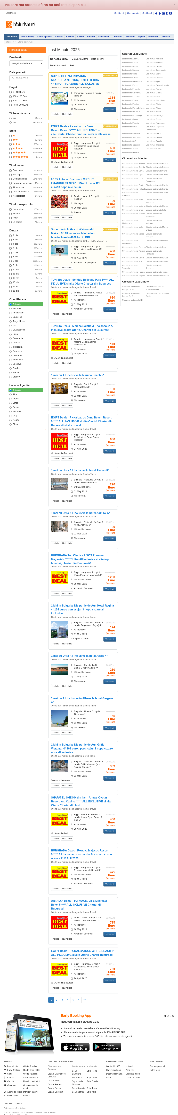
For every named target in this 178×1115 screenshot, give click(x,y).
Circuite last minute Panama (134, 247)
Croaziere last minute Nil (132, 300)
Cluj (13, 415)
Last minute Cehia (129, 74)
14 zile (25, 286)
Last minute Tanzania (131, 145)
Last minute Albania (130, 59)
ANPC (109, 1071)
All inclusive (25, 187)
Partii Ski (130, 1064)
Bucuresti (15, 308)
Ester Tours (155, 1064)
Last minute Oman (153, 119)
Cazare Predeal (55, 1078)
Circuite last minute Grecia (157, 193)
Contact (18, 1098)
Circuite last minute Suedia (157, 261)
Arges (14, 398)
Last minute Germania (131, 93)
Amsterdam (16, 312)
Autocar (25, 213)
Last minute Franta (153, 89)
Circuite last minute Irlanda (157, 206)
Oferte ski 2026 (113, 1060)
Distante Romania (114, 1067)
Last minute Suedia (154, 141)
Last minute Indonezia (131, 96)
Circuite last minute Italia (156, 210)
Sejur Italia (91, 1086)
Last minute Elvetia (130, 85)
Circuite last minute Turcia (156, 272)
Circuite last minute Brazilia (133, 167)
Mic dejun (25, 174)
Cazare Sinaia (54, 1074)
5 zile (25, 248)
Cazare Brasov (54, 1082)
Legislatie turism (133, 1067)
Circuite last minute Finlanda (134, 189)
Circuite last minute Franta (157, 189)
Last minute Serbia (153, 133)
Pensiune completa (25, 183)
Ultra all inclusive (25, 191)
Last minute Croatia (130, 78)
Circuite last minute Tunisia (133, 272)
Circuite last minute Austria (157, 163)
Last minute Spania (154, 137)
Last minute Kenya (130, 100)
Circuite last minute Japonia (133, 214)
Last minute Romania (131, 133)
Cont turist (119, 13)
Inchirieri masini (30, 1086)
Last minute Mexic (153, 112)
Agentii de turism (13, 1086)
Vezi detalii (109, 110)
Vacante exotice (30, 1071)
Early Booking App (76, 1009)
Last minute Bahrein (154, 62)
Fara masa (25, 170)
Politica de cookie (11, 1112)
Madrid (14, 372)
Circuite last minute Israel (132, 210)
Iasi (12, 325)
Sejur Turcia (92, 1082)
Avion (25, 217)
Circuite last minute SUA (132, 261)
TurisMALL (153, 37)
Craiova (14, 342)
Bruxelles (15, 317)
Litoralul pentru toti (31, 1075)
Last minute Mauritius (131, 112)
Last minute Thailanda (155, 145)
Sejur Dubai (92, 1071)
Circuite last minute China (156, 171)
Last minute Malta (153, 104)
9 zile (25, 265)
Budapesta (16, 359)
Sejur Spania (78, 1086)
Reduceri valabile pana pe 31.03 (80, 1015)
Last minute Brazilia (154, 66)
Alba (13, 394)
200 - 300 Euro (18, 100)
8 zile (25, 261)
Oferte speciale (44, 37)
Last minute (11, 37)
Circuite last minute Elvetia (157, 185)
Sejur (8, 1067)
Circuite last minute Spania (157, 258)
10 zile (25, 269)
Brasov (14, 376)
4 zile (25, 243)
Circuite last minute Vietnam (157, 276)
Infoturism (20, 24)
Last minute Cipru (153, 74)
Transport (130, 37)
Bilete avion (103, 37)
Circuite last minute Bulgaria (157, 167)
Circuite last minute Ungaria (133, 276)
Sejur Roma (92, 1065)
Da (25, 118)
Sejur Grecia (92, 1075)
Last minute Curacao (154, 78)
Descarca (75, 1041)
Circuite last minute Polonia (133, 251)
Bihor (13, 403)
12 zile (25, 278)
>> (85, 1000)
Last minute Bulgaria (130, 70)
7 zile (25, 256)
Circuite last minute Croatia (157, 175)
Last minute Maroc (153, 108)
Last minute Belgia (130, 66)
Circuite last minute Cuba (132, 178)
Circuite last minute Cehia (132, 171)
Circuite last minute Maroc (133, 234)
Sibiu (13, 334)
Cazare (80, 37)
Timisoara (15, 347)
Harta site (8, 1098)
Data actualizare (80, 59)
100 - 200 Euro (18, 96)
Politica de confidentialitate (15, 1102)
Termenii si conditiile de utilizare (17, 1109)
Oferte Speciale (30, 1060)
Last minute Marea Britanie (133, 108)
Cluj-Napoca (17, 329)
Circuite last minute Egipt (132, 185)
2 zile (25, 235)
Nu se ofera (25, 209)
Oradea (14, 368)
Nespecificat (25, 195)
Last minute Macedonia (155, 100)
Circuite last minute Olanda (157, 240)
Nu (25, 122)
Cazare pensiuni (133, 1071)
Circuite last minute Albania (133, 163)
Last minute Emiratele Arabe (157, 85)
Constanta (16, 338)
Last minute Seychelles (131, 137)
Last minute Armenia (154, 59)
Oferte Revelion (30, 1067)
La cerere (25, 222)
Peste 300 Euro (18, 105)
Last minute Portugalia (155, 123)
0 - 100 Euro (17, 92)
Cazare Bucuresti (55, 1086)
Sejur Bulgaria (78, 1082)
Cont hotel (147, 13)
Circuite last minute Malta (132, 227)
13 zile (25, 282)
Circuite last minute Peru (156, 247)
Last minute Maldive (130, 104)
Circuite (70, 37)
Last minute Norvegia (155, 115)
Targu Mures (17, 321)
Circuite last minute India (132, 199)
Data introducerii (58, 65)
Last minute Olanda (130, 119)
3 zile (25, 239)
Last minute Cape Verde (156, 70)
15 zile (25, 290)
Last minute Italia (153, 96)
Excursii (166, 37)
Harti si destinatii (113, 1064)
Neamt (14, 420)
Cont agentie (133, 13)
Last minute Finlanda (131, 89)
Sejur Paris (77, 1071)
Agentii (141, 37)
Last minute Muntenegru (132, 115)
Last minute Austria (130, 62)
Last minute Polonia (130, 123)
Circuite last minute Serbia (133, 258)
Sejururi (59, 37)
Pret (72, 65)
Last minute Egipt (153, 81)
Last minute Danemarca (132, 81)
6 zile (25, 252)
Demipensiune (25, 178)
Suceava (15, 364)
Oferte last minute (25, 42)
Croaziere (117, 37)
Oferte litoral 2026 (31, 1064)
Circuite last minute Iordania (133, 206)
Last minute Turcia (153, 149)
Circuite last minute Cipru (132, 175)
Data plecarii (97, 59)
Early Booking (27, 37)
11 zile (25, 273)
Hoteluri (91, 37)
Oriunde (15, 304)
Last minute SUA (129, 141)
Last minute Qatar (129, 127)
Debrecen (15, 351)
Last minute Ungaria (130, 152)
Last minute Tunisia (130, 149)
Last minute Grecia (153, 93)
